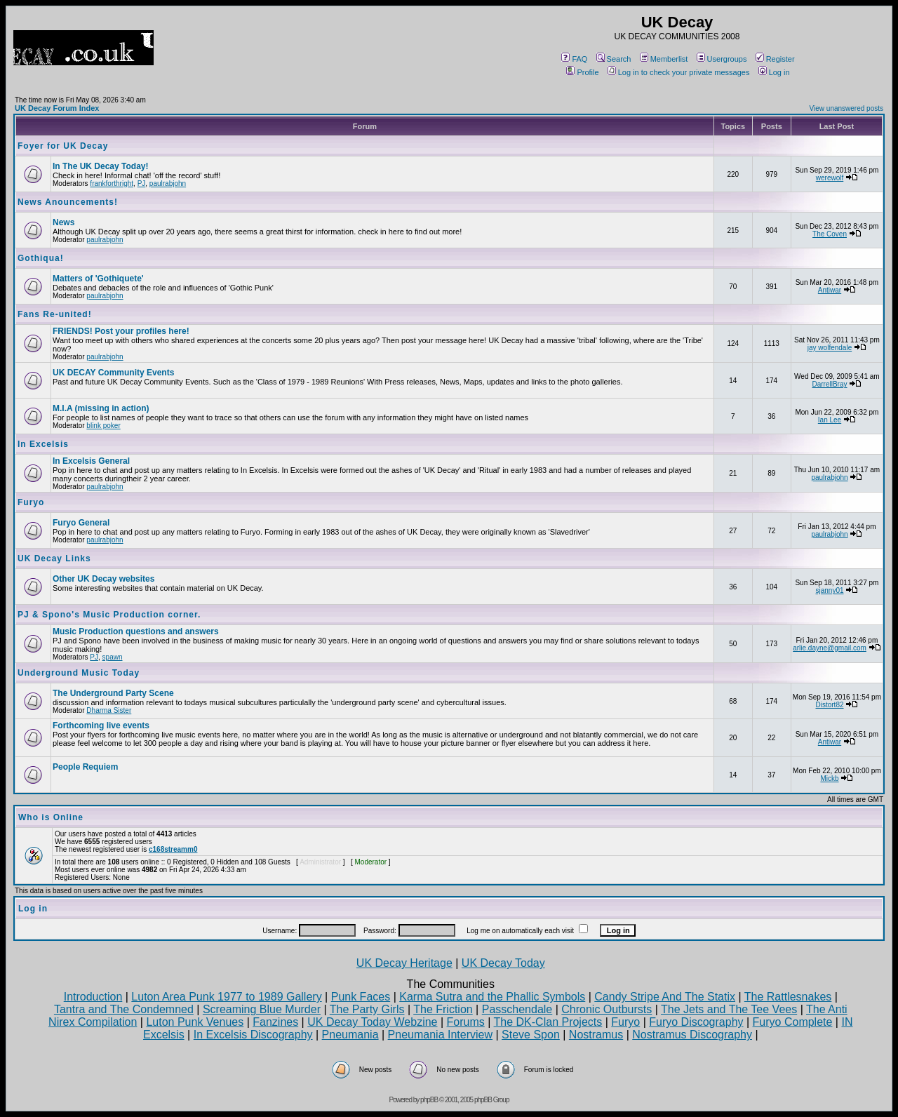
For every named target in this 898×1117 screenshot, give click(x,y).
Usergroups (722, 59)
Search (613, 59)
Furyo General (81, 523)
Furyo (31, 502)
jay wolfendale (829, 348)
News (63, 222)
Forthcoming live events (101, 725)
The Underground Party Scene (113, 693)
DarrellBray (829, 384)
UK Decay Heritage (404, 963)
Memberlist (664, 59)
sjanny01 (829, 590)
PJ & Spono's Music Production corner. (109, 615)
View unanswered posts (846, 108)
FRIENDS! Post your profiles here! (121, 331)
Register (775, 59)
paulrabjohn (167, 183)
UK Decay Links (54, 558)
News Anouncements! (68, 202)
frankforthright (111, 183)
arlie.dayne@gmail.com (829, 648)
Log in (774, 72)
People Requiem (85, 767)
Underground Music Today (79, 673)
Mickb (829, 778)
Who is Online (50, 817)
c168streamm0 (173, 849)
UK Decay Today (503, 963)
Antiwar (829, 290)
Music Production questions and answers (136, 631)
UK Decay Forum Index (57, 108)
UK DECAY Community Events (113, 372)
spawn (112, 657)
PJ (142, 183)
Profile (582, 72)
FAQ (574, 59)
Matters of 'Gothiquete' (98, 278)
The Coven (829, 234)
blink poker (103, 425)
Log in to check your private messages (679, 72)
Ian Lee (829, 420)
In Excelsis (43, 444)
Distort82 (830, 705)
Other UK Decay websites (103, 579)
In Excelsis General (91, 461)
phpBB (429, 1100)
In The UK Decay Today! (100, 166)
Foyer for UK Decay (63, 146)
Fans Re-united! (55, 314)
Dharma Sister (108, 710)
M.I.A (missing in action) (101, 408)
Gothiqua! (41, 258)
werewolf (829, 178)
